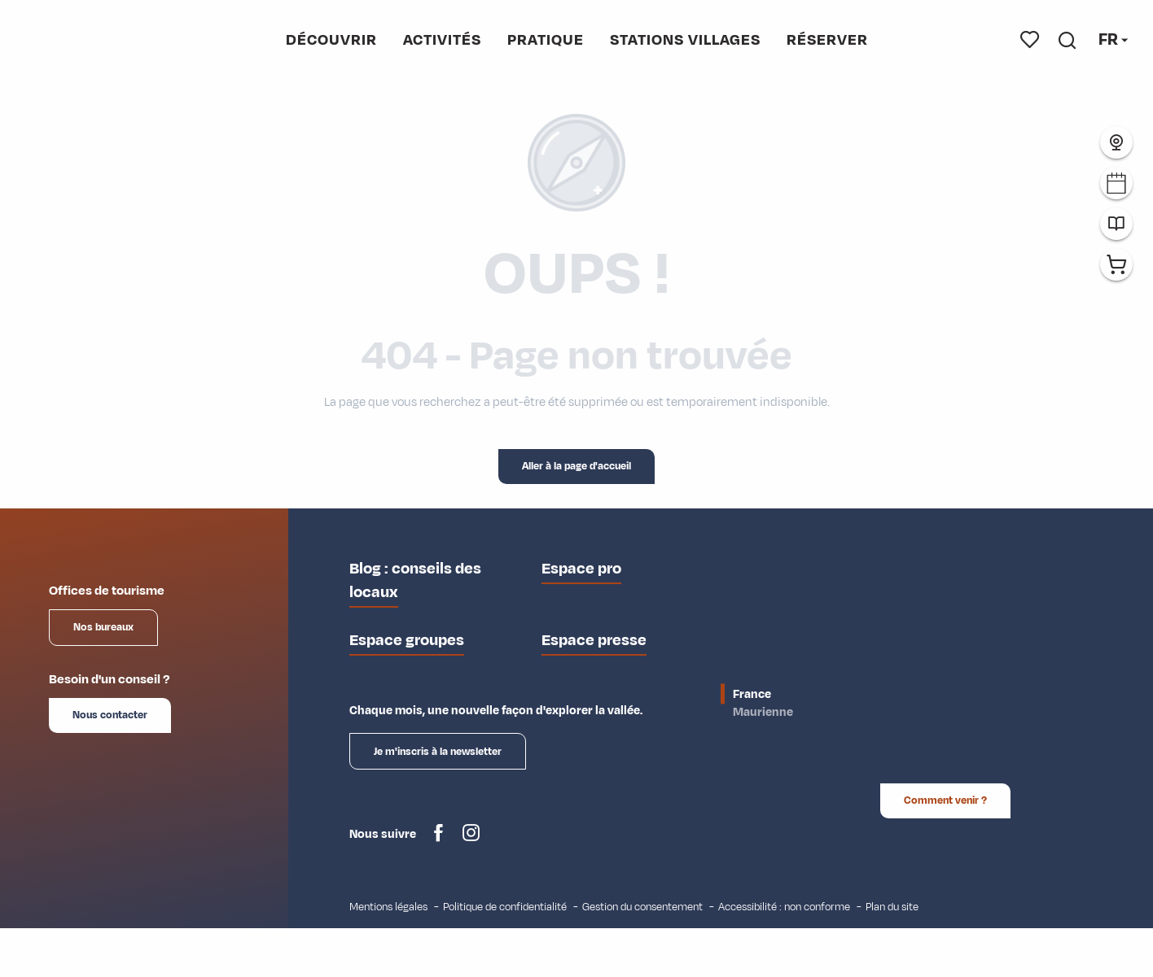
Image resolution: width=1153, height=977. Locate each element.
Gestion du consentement (642, 906)
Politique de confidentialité (505, 906)
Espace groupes (406, 640)
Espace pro (581, 568)
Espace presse (594, 640)
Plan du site (892, 906)
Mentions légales (388, 906)
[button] (1067, 40)
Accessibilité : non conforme (784, 906)
